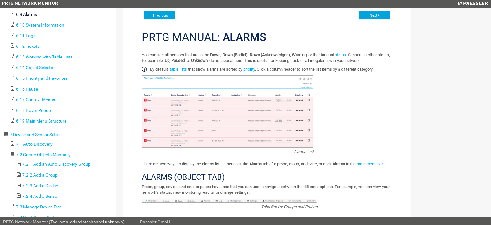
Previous (160, 15)
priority (249, 69)
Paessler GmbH (155, 221)
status (340, 54)
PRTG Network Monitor (25, 221)
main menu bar (370, 164)
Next (373, 15)
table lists (178, 69)
